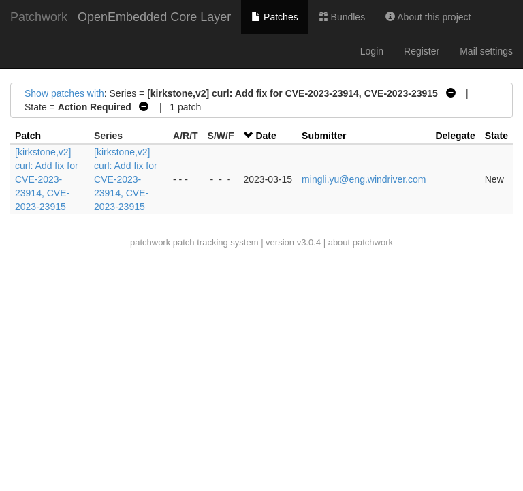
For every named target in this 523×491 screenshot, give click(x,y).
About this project (428, 17)
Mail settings (486, 51)
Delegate (455, 135)
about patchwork (360, 242)
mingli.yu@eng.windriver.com (364, 179)
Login (371, 51)
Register (421, 51)
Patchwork (38, 17)
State (496, 135)
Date (265, 135)
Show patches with (64, 93)
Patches (274, 17)
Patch (28, 135)
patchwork (150, 242)
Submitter (324, 135)
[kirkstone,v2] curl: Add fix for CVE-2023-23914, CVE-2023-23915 (46, 179)
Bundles (342, 17)
